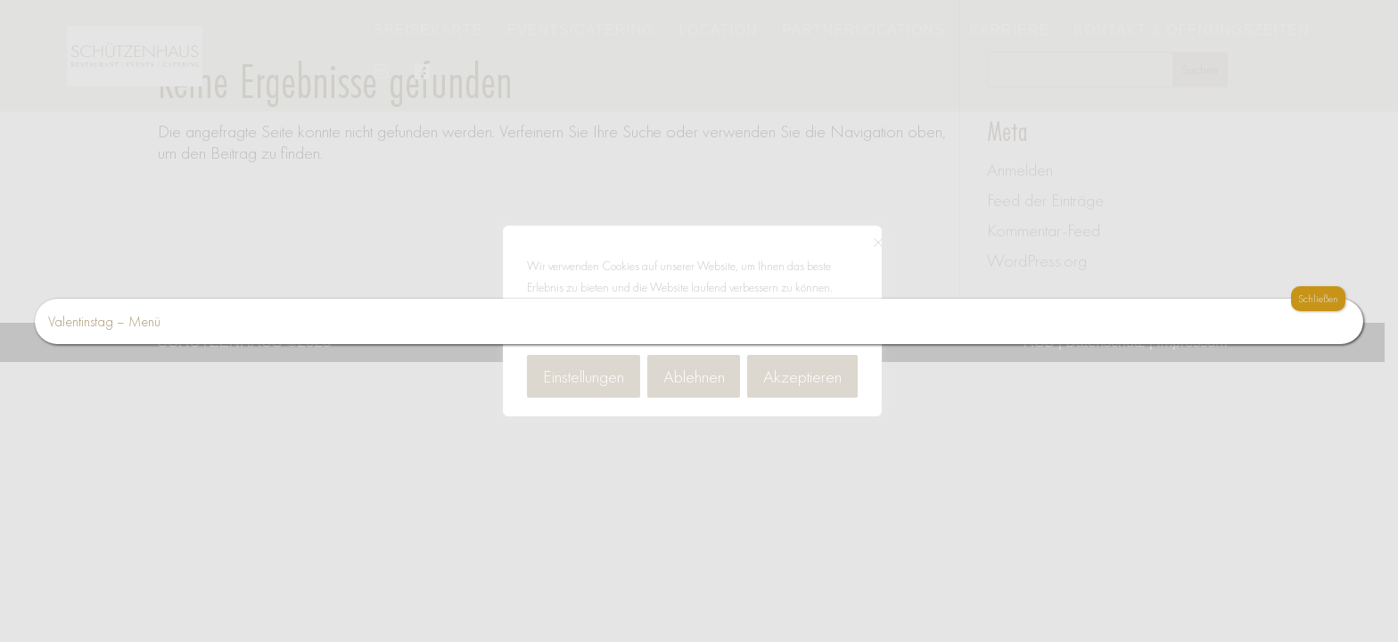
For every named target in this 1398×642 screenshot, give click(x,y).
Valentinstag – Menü (104, 321)
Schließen (1318, 299)
